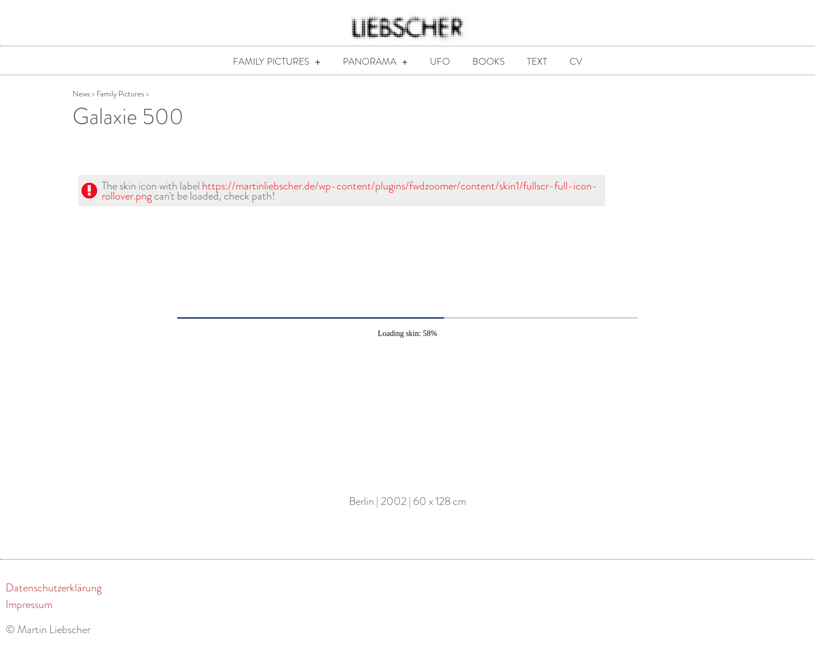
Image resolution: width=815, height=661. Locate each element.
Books (488, 61)
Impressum (29, 619)
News (81, 109)
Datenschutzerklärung (54, 602)
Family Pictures (276, 62)
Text (537, 61)
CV (575, 61)
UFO (440, 61)
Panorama (375, 62)
